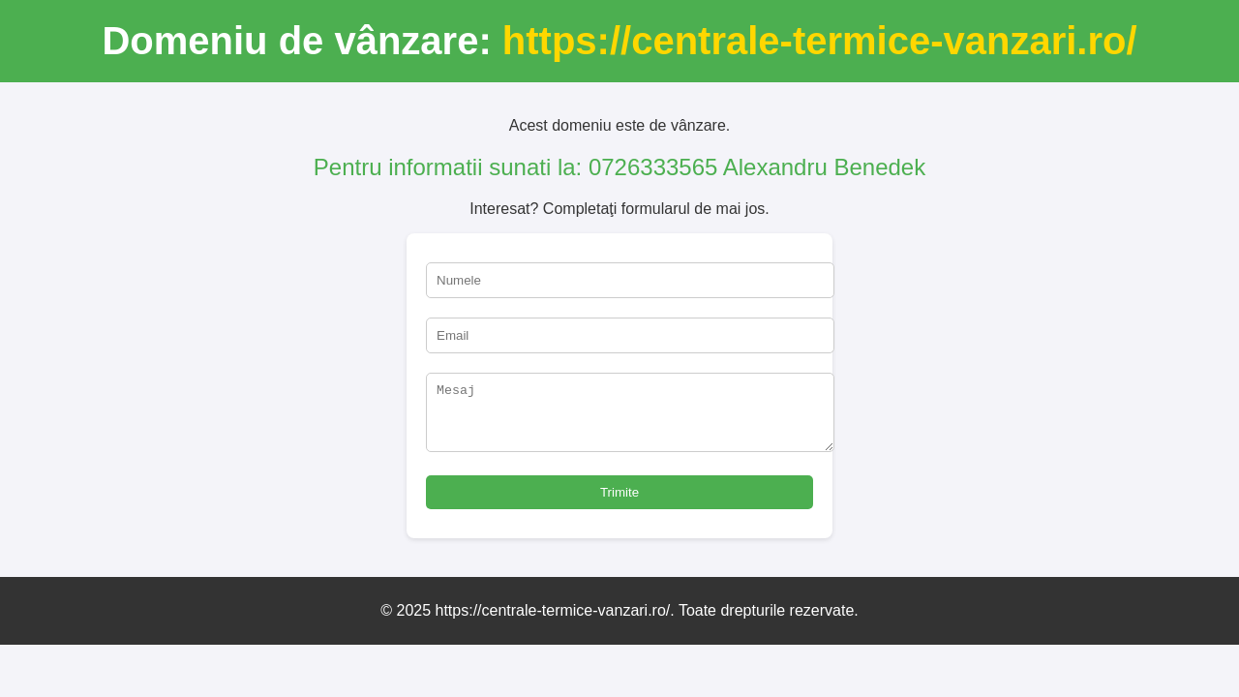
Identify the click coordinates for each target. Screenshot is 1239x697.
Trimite (619, 504)
